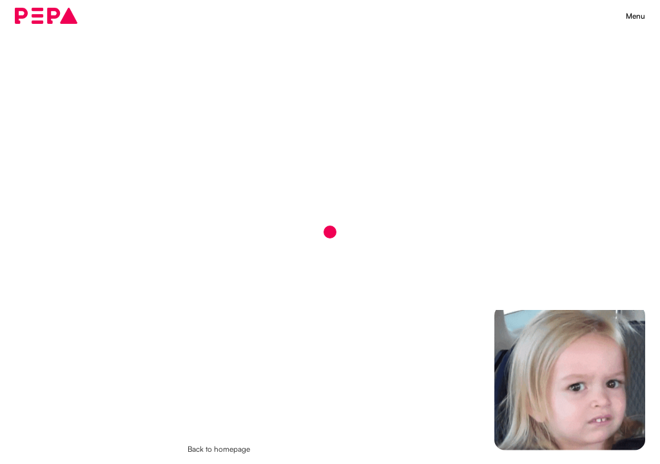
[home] (46, 16)
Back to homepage (219, 449)
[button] (635, 16)
